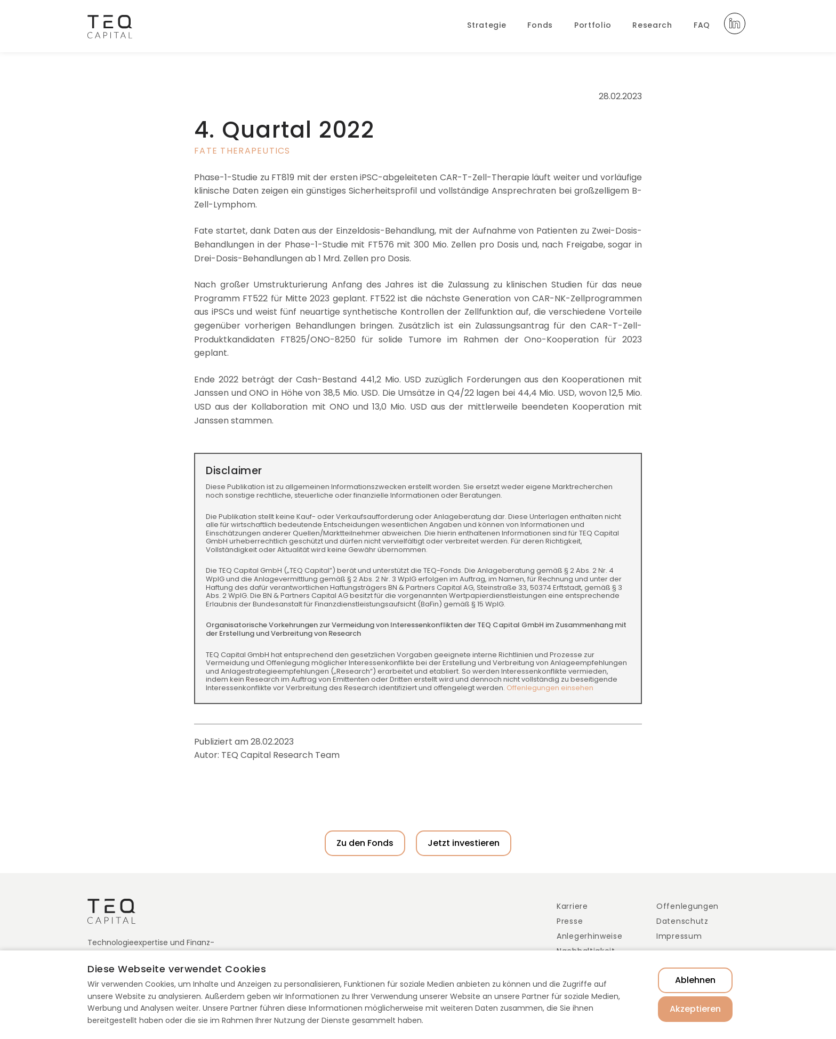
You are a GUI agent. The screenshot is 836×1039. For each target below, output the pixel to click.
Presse (570, 921)
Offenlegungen (687, 906)
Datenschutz (682, 921)
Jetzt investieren (464, 843)
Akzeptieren (695, 1009)
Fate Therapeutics (242, 151)
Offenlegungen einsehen (550, 688)
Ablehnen (695, 980)
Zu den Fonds (364, 843)
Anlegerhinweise (590, 936)
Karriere (572, 906)
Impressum (679, 936)
